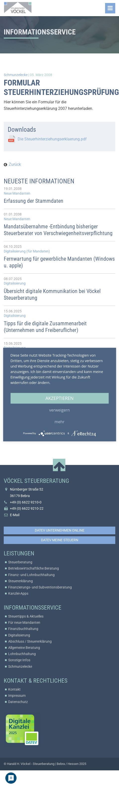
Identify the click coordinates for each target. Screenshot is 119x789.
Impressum (17, 696)
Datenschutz (18, 702)
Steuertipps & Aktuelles (25, 616)
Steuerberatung (20, 562)
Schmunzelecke (20, 666)
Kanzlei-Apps (18, 593)
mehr (59, 421)
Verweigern (59, 410)
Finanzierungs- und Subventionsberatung (40, 587)
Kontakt (14, 689)
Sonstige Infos (19, 660)
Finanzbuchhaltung (23, 629)
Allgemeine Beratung (24, 648)
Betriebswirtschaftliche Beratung (33, 568)
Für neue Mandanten (24, 622)
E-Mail (14, 515)
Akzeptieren (59, 398)
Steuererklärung (20, 581)
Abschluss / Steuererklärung (30, 641)
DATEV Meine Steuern (59, 540)
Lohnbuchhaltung (22, 654)
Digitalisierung (19, 635)
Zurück (15, 164)
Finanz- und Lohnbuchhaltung (31, 575)
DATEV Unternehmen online (59, 530)
